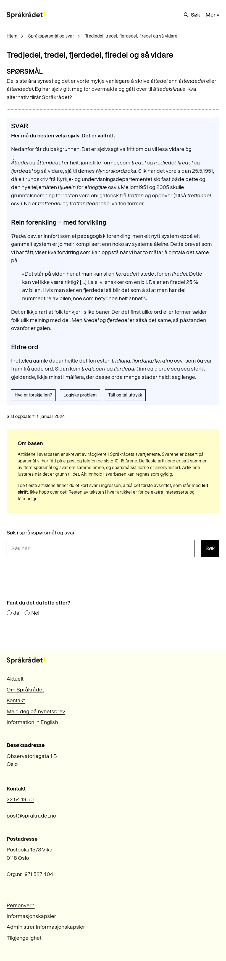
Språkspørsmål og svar (51, 36)
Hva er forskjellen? (33, 395)
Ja (16, 613)
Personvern (21, 905)
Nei (35, 613)
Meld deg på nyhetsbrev (36, 711)
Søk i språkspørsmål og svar (41, 533)
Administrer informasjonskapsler (46, 926)
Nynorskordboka (116, 170)
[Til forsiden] (26, 15)
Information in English (32, 722)
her (71, 273)
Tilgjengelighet (24, 938)
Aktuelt (15, 678)
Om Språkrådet (25, 689)
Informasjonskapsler (31, 916)
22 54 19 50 (20, 799)
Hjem (12, 36)
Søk (191, 14)
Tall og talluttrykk (125, 395)
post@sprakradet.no (31, 815)
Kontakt (16, 700)
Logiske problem (80, 395)
